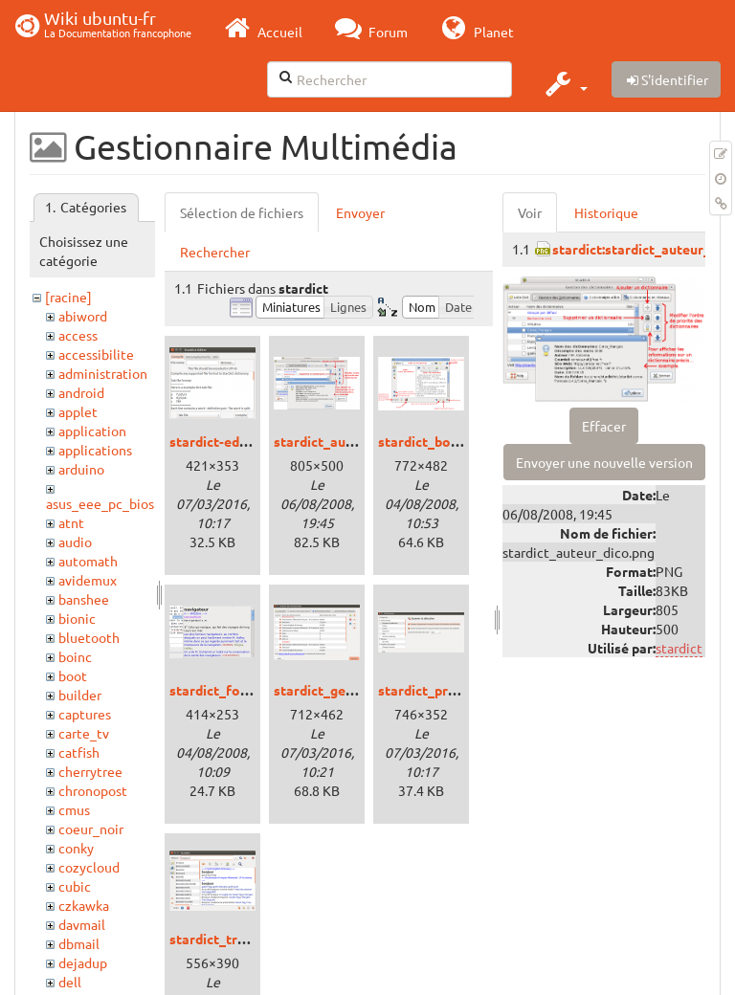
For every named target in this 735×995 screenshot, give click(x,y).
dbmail (79, 943)
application (92, 430)
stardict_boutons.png (445, 441)
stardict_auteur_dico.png (353, 441)
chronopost (92, 790)
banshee (83, 599)
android (81, 392)
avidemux (87, 579)
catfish (79, 752)
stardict (679, 647)
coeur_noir (90, 828)
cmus (74, 809)
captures (84, 713)
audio (75, 541)
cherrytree (90, 771)
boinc (75, 656)
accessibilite (96, 354)
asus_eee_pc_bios (100, 503)
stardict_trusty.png (229, 938)
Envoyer (360, 212)
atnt (71, 522)
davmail (81, 924)
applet (78, 411)
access (78, 334)
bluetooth (89, 637)
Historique (606, 212)
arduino (81, 468)
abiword (82, 315)
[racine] (68, 296)
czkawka (83, 905)
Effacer (604, 425)
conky (76, 847)
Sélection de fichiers (241, 212)
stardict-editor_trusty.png (251, 441)
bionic (77, 618)
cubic (74, 886)
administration (102, 373)
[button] (564, 83)
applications (95, 449)
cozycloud (89, 866)
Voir (530, 212)
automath (88, 560)
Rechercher (215, 251)
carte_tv (83, 732)
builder (79, 694)
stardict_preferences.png (457, 689)
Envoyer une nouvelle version (604, 462)
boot (72, 675)
